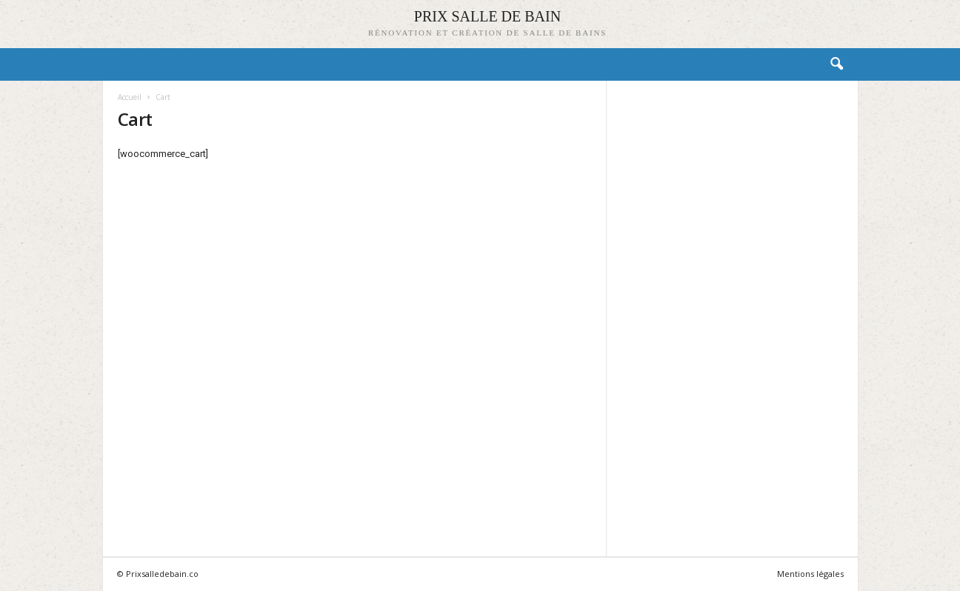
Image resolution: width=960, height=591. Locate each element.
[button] (836, 64)
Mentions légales (810, 573)
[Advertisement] (732, 318)
